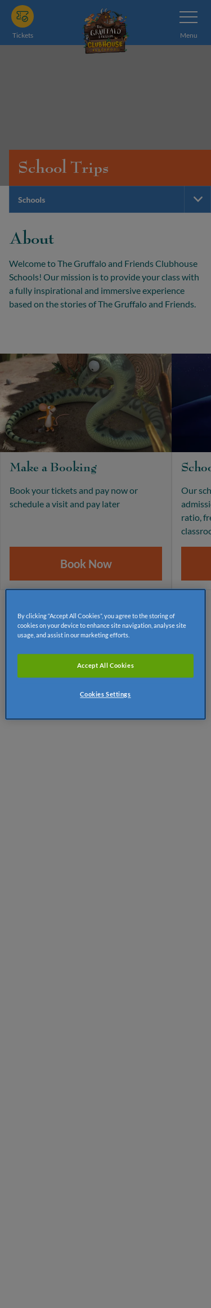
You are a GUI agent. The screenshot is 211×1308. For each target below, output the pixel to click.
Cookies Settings (105, 694)
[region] (105, 654)
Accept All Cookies (105, 665)
